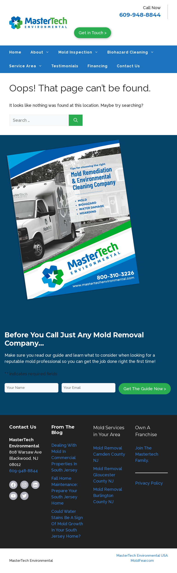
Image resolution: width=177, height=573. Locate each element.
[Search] (76, 120)
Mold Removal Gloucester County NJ (107, 474)
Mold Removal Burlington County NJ (107, 495)
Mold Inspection (80, 52)
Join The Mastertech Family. (146, 454)
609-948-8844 (140, 14)
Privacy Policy (149, 483)
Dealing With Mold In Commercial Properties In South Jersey (64, 457)
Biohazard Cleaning (133, 52)
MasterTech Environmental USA (142, 555)
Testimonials (64, 66)
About (42, 52)
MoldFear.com (142, 561)
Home (15, 52)
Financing (98, 66)
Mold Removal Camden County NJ (109, 454)
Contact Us (128, 66)
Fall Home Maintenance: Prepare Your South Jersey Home (64, 490)
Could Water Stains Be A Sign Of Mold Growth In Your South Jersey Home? (67, 524)
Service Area (28, 66)
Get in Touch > (92, 32)
